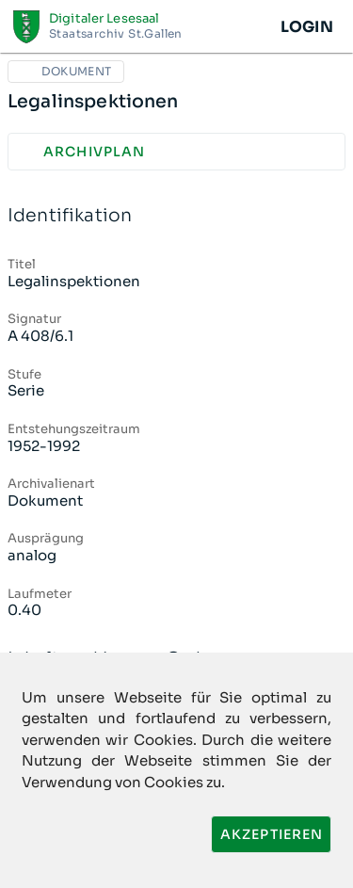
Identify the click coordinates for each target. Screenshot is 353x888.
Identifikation (176, 216)
